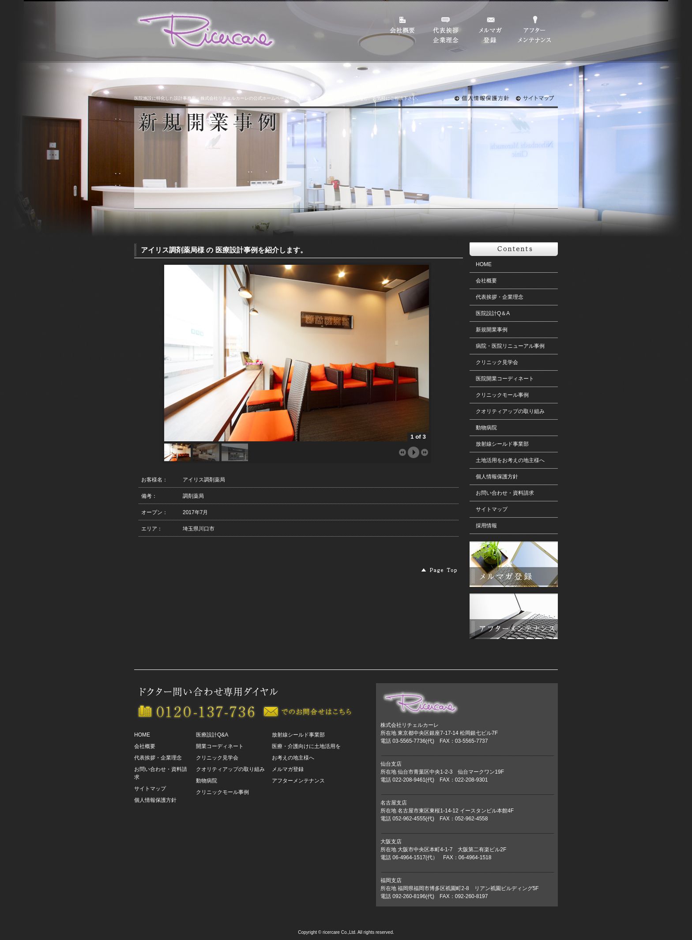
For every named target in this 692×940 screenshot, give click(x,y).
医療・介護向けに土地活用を (306, 746)
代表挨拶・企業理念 (499, 297)
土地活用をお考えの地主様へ (510, 460)
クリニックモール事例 (502, 395)
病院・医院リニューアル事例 (510, 346)
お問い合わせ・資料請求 (505, 493)
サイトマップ (492, 509)
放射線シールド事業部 (502, 444)
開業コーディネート (220, 746)
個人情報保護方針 (497, 477)
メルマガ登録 (288, 769)
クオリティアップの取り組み (510, 411)
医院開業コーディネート (505, 379)
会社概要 (486, 281)
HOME (484, 264)
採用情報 (486, 526)
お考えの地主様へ (293, 758)
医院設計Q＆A (493, 313)
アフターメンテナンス (298, 781)
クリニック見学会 (497, 362)
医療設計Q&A (212, 735)
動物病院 (486, 428)
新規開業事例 (492, 330)
